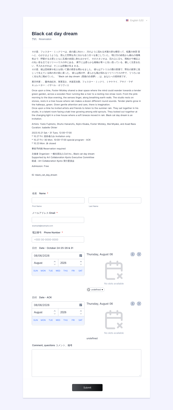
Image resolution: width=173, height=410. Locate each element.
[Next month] (54, 265)
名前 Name (40, 193)
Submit (87, 387)
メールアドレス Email (45, 212)
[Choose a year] (71, 263)
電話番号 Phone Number (47, 232)
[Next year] (81, 265)
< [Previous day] (132, 254)
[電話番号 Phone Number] (58, 239)
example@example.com (42, 226)
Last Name (93, 206)
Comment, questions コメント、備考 (53, 345)
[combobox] (137, 20)
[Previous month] (54, 261)
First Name (37, 206)
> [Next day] (139, 254)
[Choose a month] (45, 263)
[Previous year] (81, 261)
